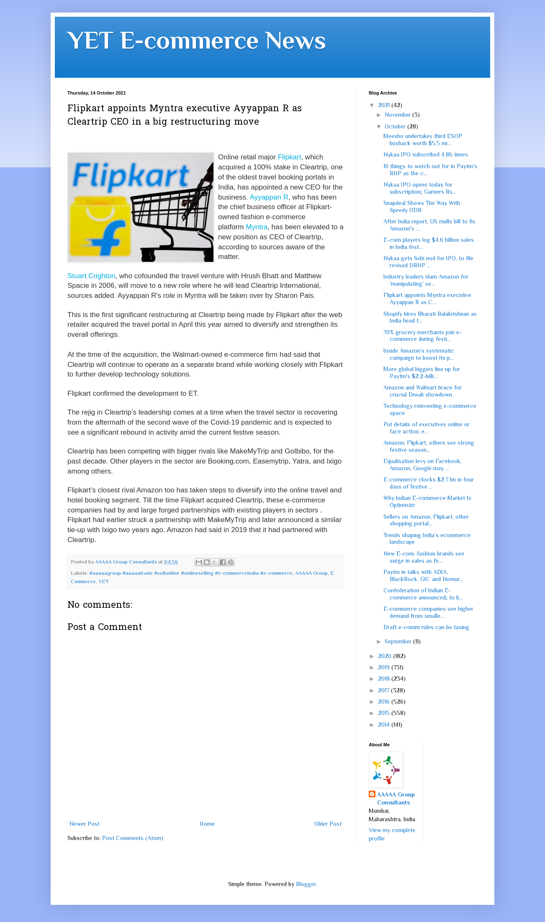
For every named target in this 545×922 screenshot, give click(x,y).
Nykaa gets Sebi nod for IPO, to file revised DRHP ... (428, 262)
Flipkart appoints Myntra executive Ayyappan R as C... (427, 298)
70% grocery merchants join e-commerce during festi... (422, 336)
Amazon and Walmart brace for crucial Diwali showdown (422, 391)
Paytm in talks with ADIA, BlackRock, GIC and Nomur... (423, 575)
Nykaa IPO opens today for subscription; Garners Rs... (419, 188)
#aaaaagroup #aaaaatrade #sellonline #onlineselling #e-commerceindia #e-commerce (191, 573)
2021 (384, 105)
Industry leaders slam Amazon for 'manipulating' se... (425, 280)
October (396, 126)
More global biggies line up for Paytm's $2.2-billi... (421, 372)
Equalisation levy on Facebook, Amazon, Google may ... (422, 464)
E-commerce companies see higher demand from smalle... (428, 612)
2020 (385, 656)
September (399, 641)
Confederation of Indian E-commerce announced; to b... (423, 594)
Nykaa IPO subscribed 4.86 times (425, 154)
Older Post (328, 823)
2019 (384, 667)
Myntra (256, 227)
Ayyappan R (269, 197)
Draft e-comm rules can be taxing (426, 627)
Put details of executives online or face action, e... (426, 428)
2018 (384, 678)
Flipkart (289, 157)
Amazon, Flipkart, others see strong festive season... (428, 446)
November (398, 114)
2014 (384, 724)
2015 (384, 712)
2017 (384, 690)
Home (207, 823)
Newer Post (84, 823)
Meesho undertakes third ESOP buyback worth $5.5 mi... (422, 139)
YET (103, 581)
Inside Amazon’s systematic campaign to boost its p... (418, 354)
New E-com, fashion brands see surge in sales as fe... (423, 557)
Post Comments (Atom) (132, 838)
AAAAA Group (311, 573)
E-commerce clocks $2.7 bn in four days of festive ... (428, 483)
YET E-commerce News (196, 40)
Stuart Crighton (91, 276)
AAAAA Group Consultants (396, 798)
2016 (384, 701)
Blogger (306, 884)
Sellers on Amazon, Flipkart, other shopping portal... (426, 520)
